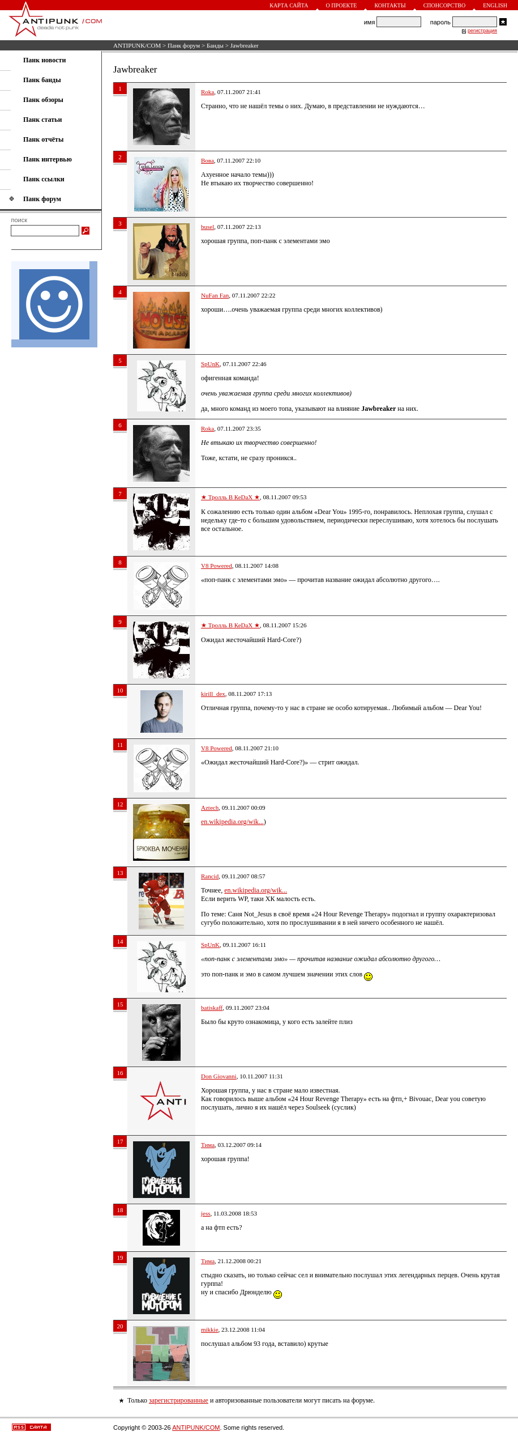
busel (207, 226)
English (495, 5)
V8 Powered (216, 565)
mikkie (210, 1329)
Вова (207, 160)
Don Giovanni (219, 1076)
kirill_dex (213, 693)
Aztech (210, 807)
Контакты (389, 5)
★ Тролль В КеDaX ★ (230, 497)
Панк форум (184, 45)
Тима (208, 1144)
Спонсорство (444, 5)
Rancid (210, 876)
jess (206, 1213)
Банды (215, 45)
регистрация (482, 30)
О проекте (341, 5)
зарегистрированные (178, 1400)
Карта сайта (288, 5)
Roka (207, 91)
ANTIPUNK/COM (137, 45)
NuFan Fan (215, 295)
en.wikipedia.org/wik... (232, 822)
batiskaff (211, 1007)
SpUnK (210, 363)
